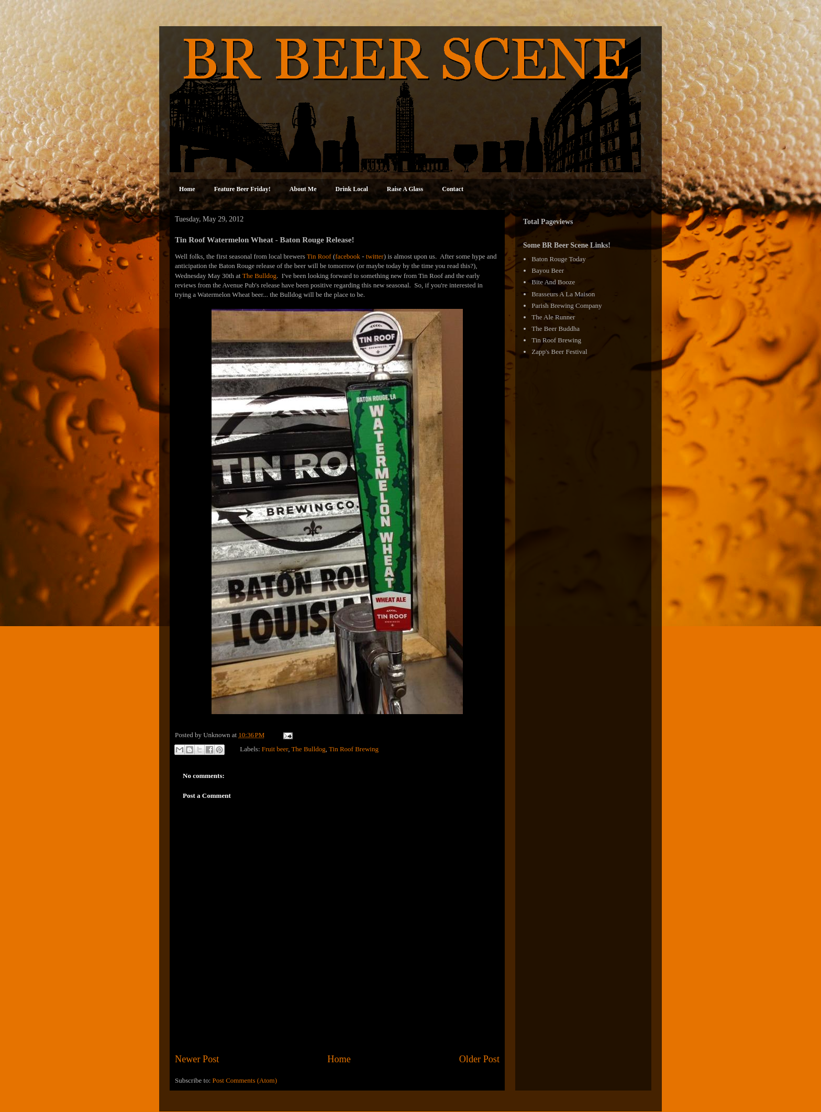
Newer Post (197, 1059)
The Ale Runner (553, 317)
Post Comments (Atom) (245, 1080)
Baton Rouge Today (558, 259)
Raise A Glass (405, 189)
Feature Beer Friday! (242, 189)
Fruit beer (275, 749)
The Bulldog (259, 276)
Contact (452, 189)
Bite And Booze (553, 282)
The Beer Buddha (555, 328)
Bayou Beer (547, 270)
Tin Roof (319, 256)
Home (187, 189)
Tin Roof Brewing (354, 749)
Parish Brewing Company (566, 305)
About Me (303, 189)
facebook (347, 256)
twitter (375, 256)
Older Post (479, 1059)
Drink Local (352, 189)
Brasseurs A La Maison (563, 294)
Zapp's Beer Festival (559, 351)
